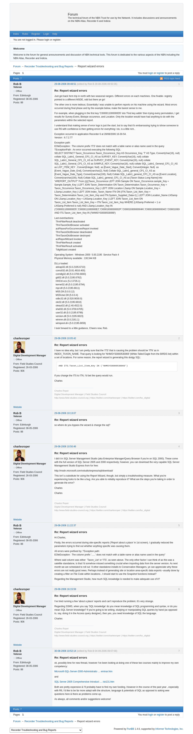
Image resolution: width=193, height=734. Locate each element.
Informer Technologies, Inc (169, 729)
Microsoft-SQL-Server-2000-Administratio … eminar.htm (83, 671)
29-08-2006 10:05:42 (65, 338)
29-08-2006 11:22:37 (65, 525)
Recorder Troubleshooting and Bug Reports (49, 66)
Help (54, 34)
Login (46, 34)
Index (16, 34)
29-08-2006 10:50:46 (65, 446)
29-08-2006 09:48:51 (65, 84)
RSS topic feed (172, 78)
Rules (25, 34)
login (150, 73)
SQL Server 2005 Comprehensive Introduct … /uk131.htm (84, 681)
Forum (73, 14)
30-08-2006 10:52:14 (65, 651)
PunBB (130, 729)
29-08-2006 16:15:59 (65, 589)
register (160, 73)
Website (17, 407)
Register (36, 34)
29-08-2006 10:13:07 (65, 413)
